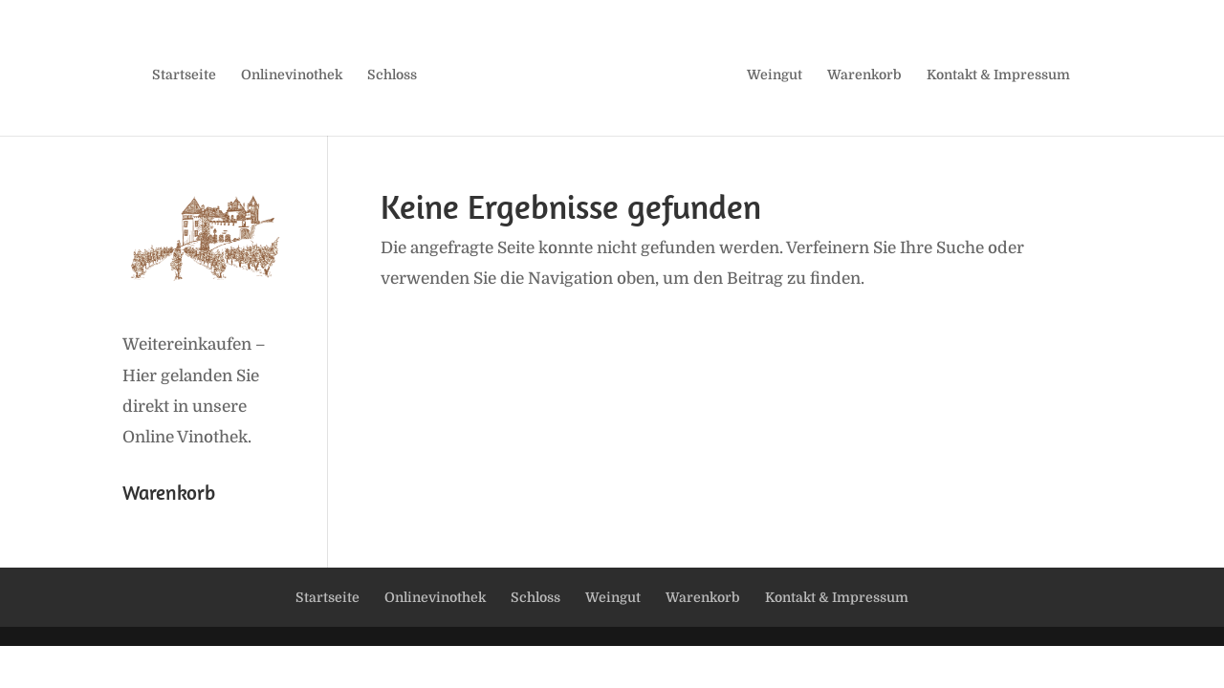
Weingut (774, 75)
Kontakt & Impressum (998, 75)
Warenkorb (864, 75)
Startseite (184, 75)
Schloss (392, 75)
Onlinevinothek (291, 75)
